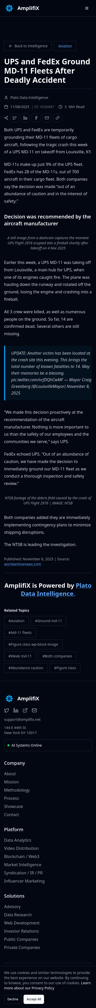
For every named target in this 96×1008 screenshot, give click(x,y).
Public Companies (21, 939)
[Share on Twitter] (14, 117)
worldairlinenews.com (22, 564)
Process (11, 798)
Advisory (12, 906)
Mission (11, 782)
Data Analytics (17, 840)
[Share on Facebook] (36, 117)
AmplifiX (28, 8)
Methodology (17, 790)
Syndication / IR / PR (23, 873)
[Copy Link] (57, 117)
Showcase (13, 806)
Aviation (65, 45)
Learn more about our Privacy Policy (47, 985)
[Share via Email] (46, 117)
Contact (11, 814)
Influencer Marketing (24, 881)
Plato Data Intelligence (56, 589)
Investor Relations (21, 931)
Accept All (34, 999)
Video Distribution (21, 848)
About (10, 774)
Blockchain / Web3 (21, 856)
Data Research (18, 915)
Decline (12, 999)
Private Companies (22, 947)
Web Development (21, 923)
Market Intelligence (22, 864)
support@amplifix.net (22, 719)
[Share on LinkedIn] (25, 117)
